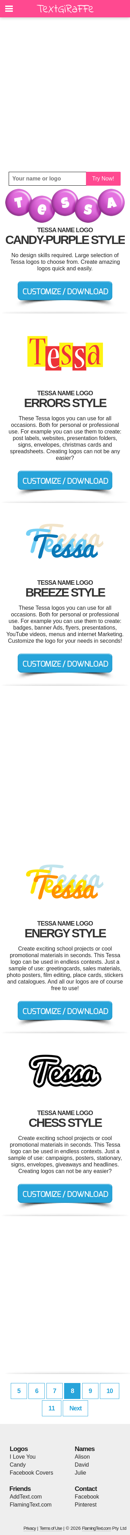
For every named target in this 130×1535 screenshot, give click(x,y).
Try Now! (103, 179)
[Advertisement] (65, 94)
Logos (19, 1448)
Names (85, 1448)
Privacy (30, 1528)
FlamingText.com (31, 1505)
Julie (80, 1473)
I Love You (23, 1457)
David (82, 1465)
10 (109, 1391)
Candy (18, 1465)
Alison (82, 1457)
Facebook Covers (31, 1473)
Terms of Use (51, 1528)
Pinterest (86, 1505)
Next (75, 1408)
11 (52, 1408)
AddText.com (26, 1497)
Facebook (87, 1497)
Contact (86, 1488)
